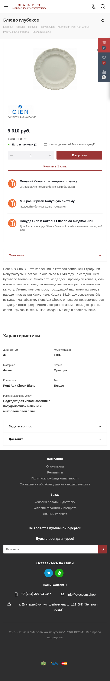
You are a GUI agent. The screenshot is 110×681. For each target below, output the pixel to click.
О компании (55, 466)
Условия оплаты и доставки (55, 502)
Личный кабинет (55, 514)
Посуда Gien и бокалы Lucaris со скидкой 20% (56, 221)
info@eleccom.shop (82, 594)
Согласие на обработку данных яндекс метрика (55, 484)
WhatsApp (59, 573)
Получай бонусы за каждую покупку (48, 181)
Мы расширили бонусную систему (47, 201)
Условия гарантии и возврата (55, 508)
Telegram (48, 573)
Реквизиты (55, 472)
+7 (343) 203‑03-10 (35, 593)
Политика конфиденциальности (54, 478)
